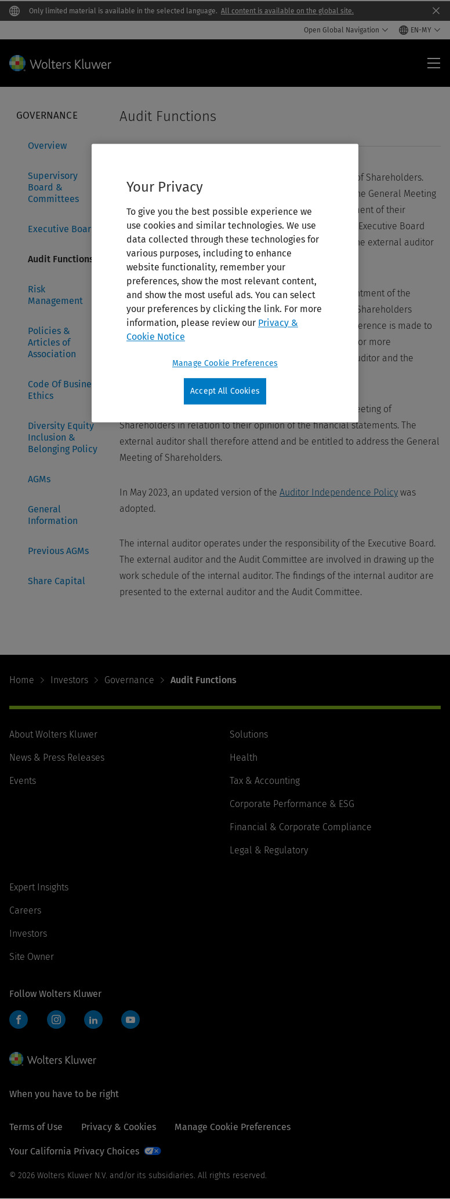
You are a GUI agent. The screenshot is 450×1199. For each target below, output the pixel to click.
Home (21, 679)
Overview (47, 145)
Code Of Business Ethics (64, 390)
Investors (69, 679)
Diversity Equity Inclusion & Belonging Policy (62, 437)
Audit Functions (61, 259)
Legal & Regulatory (269, 850)
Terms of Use (36, 1126)
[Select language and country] (420, 30)
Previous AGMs (58, 550)
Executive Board (62, 228)
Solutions (249, 734)
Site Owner (31, 956)
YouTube (130, 1019)
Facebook (18, 1019)
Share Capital (56, 580)
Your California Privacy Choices (74, 1151)
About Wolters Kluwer (53, 734)
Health (243, 757)
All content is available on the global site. (287, 11)
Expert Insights (38, 887)
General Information (53, 515)
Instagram (56, 1019)
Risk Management (55, 295)
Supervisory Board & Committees (53, 187)
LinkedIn (93, 1019)
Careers (25, 910)
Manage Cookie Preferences (233, 1126)
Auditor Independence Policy (339, 492)
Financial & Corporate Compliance (301, 827)
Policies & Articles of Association (52, 342)
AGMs (39, 479)
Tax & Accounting (265, 780)
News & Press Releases (56, 757)
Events (22, 780)
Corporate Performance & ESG (292, 803)
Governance (129, 679)
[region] (225, 283)
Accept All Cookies (225, 391)
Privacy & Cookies (118, 1126)
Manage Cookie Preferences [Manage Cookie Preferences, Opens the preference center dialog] (225, 363)
